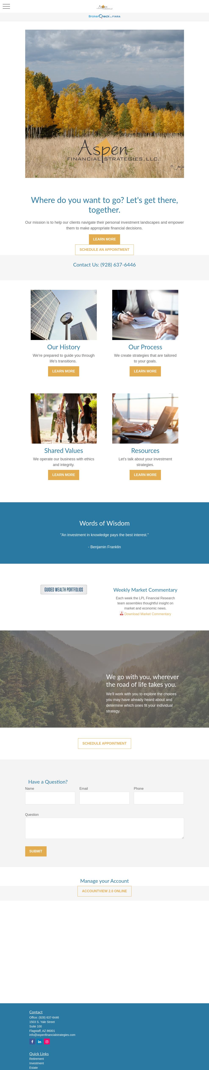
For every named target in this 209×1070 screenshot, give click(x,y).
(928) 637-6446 (49, 1017)
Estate (33, 1067)
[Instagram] (47, 1041)
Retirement (36, 1058)
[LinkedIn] (39, 1041)
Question (32, 814)
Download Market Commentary (147, 614)
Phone (139, 788)
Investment (36, 1063)
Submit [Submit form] (35, 851)
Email (83, 788)
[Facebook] (32, 1041)
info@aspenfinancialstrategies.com (52, 1035)
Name (29, 788)
